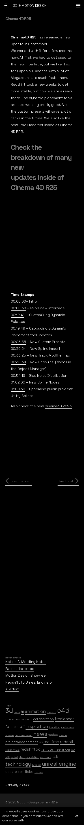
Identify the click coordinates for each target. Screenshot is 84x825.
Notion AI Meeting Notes (25, 661)
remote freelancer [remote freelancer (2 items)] (55, 749)
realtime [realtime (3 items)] (51, 741)
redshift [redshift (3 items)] (67, 741)
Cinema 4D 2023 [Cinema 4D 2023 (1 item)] (14, 719)
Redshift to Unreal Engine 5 (28, 682)
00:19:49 (18, 328)
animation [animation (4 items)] (35, 711)
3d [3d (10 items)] (9, 711)
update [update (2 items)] (11, 771)
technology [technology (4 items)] (18, 764)
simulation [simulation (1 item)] (32, 757)
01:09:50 (18, 389)
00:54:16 (18, 375)
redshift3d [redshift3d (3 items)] (30, 749)
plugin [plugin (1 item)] (63, 735)
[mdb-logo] (6, 5)
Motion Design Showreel (25, 675)
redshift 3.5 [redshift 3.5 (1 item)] (12, 749)
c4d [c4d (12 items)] (63, 710)
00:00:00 (18, 301)
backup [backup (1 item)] (51, 712)
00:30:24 (18, 348)
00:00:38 (18, 308)
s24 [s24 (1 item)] (73, 749)
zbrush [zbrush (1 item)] (38, 772)
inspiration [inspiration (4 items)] (37, 726)
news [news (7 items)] (40, 733)
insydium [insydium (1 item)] (54, 727)
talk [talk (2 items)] (55, 756)
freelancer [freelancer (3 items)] (64, 718)
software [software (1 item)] (45, 757)
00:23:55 (18, 341)
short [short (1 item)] (22, 757)
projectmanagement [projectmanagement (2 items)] (21, 742)
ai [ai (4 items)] (22, 711)
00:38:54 (18, 362)
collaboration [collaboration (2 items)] (43, 719)
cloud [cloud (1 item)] (28, 719)
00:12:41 (17, 314)
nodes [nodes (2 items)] (53, 734)
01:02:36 (18, 382)
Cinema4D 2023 (58, 406)
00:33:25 (18, 355)
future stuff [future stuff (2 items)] (15, 727)
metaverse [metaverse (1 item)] (67, 727)
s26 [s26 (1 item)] (7, 757)
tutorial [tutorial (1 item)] (36, 764)
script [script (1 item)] (14, 757)
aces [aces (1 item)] (17, 712)
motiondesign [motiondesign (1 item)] (23, 735)
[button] (78, 5)
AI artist (12, 689)
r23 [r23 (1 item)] (41, 742)
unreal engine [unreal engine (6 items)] (59, 763)
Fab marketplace (19, 668)
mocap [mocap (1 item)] (9, 735)
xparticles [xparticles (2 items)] (26, 771)
